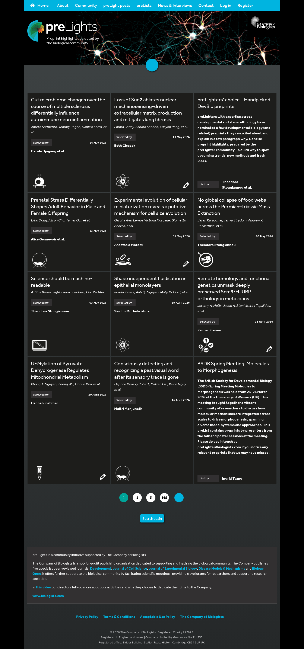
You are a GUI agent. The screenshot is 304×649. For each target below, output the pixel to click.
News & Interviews (175, 5)
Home (39, 5)
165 (167, 496)
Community (86, 5)
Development (100, 567)
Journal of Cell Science (130, 567)
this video (43, 586)
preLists (144, 5)
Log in (225, 5)
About (63, 5)
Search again (152, 517)
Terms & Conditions (119, 615)
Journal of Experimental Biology (173, 567)
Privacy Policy (87, 615)
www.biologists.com (48, 594)
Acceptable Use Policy (157, 615)
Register (245, 5)
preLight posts (116, 5)
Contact (206, 5)
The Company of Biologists (202, 615)
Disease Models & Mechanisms (222, 567)
